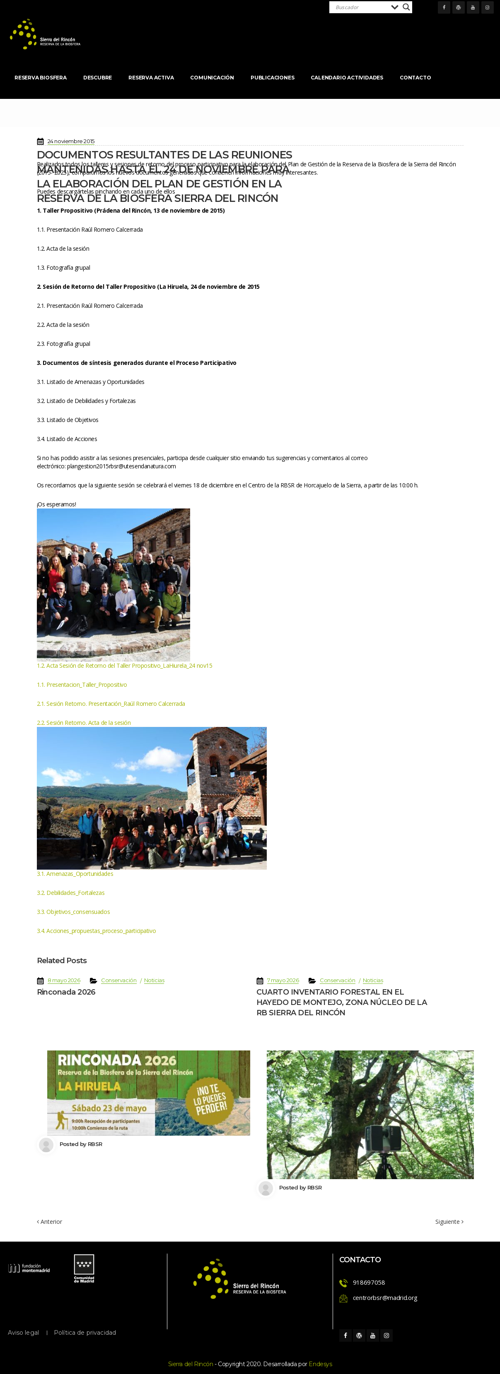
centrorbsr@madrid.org (385, 1297)
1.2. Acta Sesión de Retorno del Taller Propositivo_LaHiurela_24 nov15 (125, 665)
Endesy (320, 1364)
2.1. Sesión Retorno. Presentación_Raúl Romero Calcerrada (111, 703)
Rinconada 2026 (66, 992)
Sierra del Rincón (190, 1364)
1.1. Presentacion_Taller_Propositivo (82, 684)
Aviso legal (23, 1332)
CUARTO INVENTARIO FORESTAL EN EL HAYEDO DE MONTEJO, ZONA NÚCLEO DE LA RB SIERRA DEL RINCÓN (341, 1002)
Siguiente (449, 1221)
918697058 (369, 1282)
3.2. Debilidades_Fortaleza (71, 893)
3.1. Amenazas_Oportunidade (75, 874)
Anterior (49, 1221)
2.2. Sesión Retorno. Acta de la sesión (84, 723)
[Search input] (361, 7)
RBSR (95, 1144)
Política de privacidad (85, 1332)
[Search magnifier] (406, 7)
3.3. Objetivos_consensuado (73, 912)
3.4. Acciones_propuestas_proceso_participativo (96, 931)
